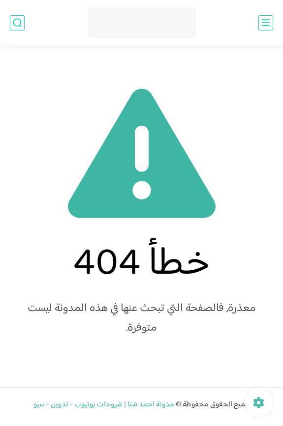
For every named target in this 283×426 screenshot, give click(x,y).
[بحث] (17, 22)
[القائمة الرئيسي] (265, 22)
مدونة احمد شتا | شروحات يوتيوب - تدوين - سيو (103, 404)
